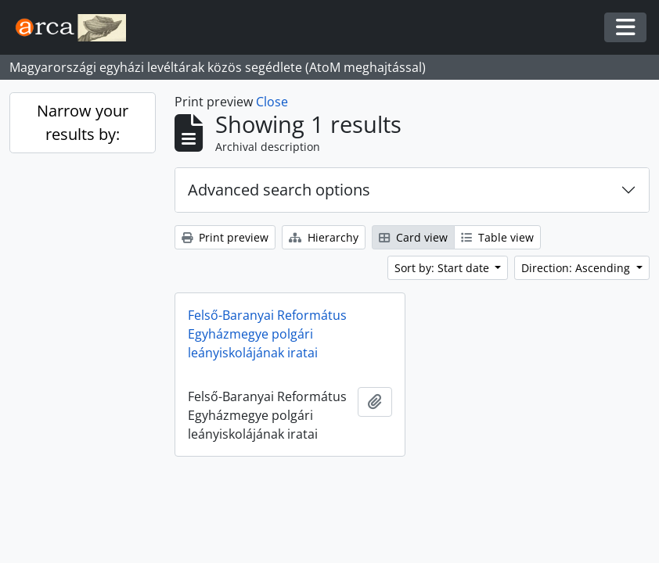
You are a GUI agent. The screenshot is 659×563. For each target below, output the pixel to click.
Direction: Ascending (577, 267)
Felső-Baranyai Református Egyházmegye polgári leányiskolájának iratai (267, 334)
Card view (413, 237)
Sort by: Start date (443, 267)
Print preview (225, 237)
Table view (497, 237)
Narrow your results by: (82, 122)
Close (272, 101)
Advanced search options (279, 189)
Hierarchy (323, 237)
